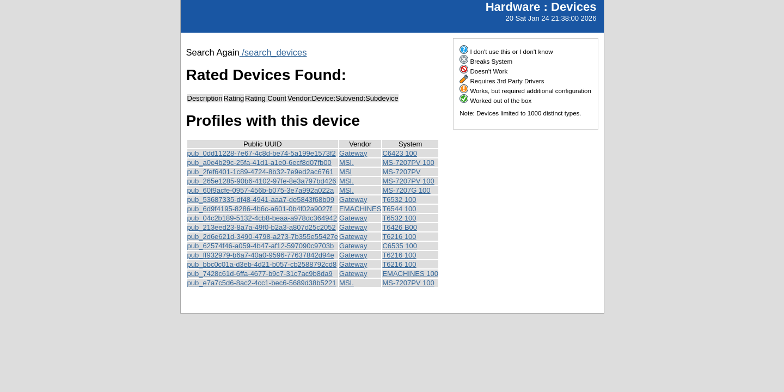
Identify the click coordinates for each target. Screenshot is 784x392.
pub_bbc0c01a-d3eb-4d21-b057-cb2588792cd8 (262, 264)
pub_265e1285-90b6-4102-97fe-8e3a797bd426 (261, 181)
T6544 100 (399, 209)
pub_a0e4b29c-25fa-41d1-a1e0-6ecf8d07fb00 (259, 162)
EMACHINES (360, 209)
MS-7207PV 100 (408, 162)
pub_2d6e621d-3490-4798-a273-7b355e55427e (263, 236)
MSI (345, 172)
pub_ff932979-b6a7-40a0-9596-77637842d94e (260, 255)
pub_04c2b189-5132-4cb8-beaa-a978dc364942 (262, 218)
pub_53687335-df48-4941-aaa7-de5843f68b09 (260, 199)
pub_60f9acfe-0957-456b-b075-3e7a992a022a (260, 190)
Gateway (353, 153)
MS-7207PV (401, 172)
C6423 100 (399, 153)
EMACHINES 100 (410, 274)
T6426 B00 (399, 227)
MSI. (346, 162)
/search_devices (273, 52)
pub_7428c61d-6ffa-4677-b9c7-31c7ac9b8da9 (260, 274)
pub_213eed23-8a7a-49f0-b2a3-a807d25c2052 (261, 227)
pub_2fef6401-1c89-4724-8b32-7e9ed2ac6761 (260, 172)
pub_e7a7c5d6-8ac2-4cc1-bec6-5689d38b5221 (261, 283)
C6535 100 (399, 246)
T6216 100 (399, 236)
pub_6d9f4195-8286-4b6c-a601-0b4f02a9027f (259, 209)
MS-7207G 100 (406, 190)
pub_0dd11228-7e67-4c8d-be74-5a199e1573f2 (261, 153)
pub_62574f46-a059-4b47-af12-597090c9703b (260, 246)
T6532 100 (399, 199)
